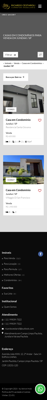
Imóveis (8, 63)
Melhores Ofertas (13, 274)
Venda (16, 63)
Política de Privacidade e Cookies (16, 392)
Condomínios (12, 280)
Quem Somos (9, 306)
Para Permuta (12, 269)
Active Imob (26, 388)
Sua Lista (9, 293)
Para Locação (11, 263)
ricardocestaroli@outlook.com (18, 328)
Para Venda (11, 258)
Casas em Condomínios (32, 63)
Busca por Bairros (15, 77)
